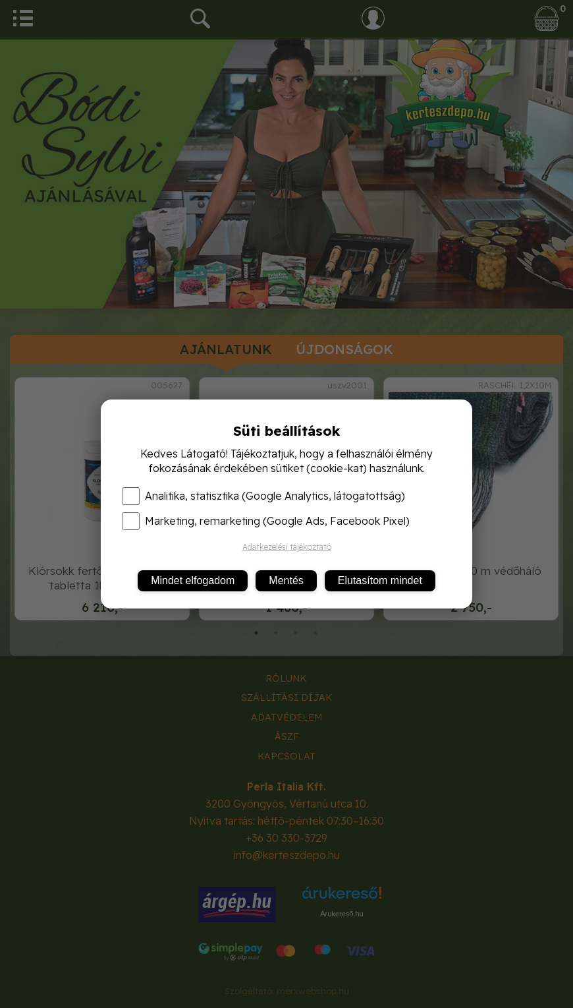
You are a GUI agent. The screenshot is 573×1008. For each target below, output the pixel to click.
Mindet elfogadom (192, 580)
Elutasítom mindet (380, 580)
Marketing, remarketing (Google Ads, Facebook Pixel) (266, 521)
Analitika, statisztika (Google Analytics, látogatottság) (263, 496)
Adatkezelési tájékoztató (286, 547)
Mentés (286, 580)
